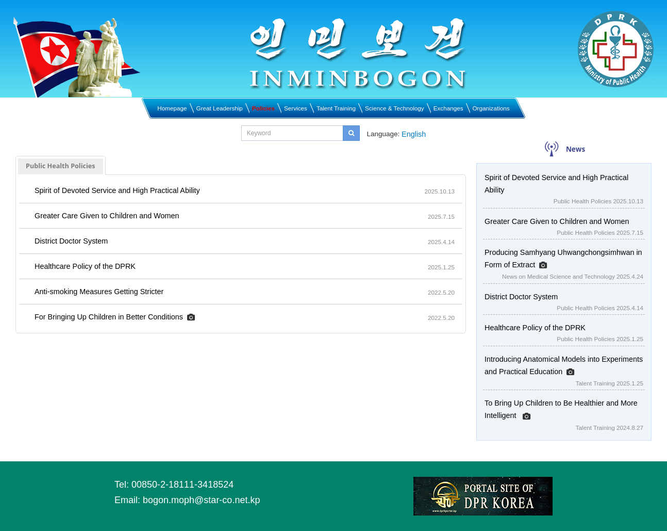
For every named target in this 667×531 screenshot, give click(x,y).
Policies (263, 108)
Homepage (172, 108)
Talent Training (336, 108)
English (414, 134)
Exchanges (448, 108)
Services (295, 108)
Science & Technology (394, 108)
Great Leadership (219, 108)
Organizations (491, 108)
